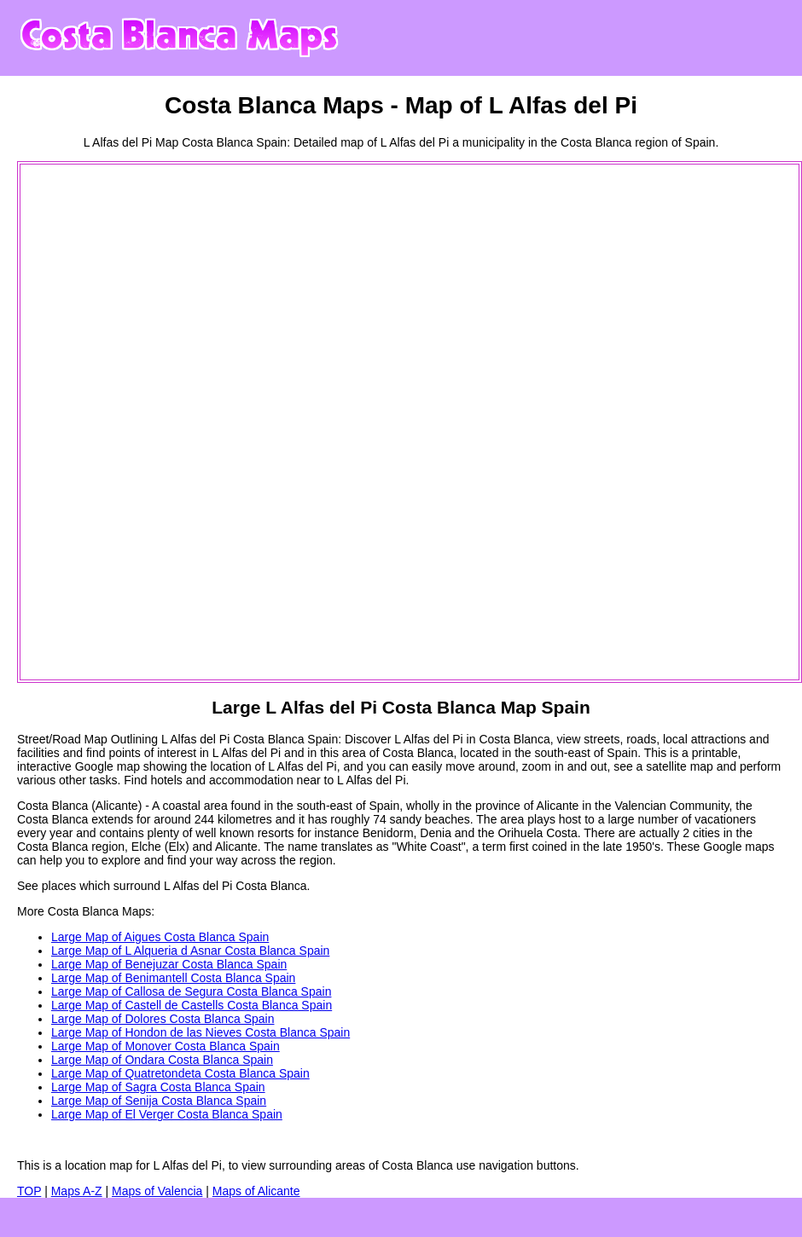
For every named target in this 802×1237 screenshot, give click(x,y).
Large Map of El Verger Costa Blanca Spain (166, 1114)
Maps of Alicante (256, 1191)
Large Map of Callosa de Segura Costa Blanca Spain (191, 991)
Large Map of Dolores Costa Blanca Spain (162, 1019)
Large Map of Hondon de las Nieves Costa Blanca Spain (200, 1032)
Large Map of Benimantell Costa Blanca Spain (173, 978)
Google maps (738, 846)
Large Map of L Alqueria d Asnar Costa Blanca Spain (190, 950)
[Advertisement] (90, 422)
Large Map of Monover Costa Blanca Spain (165, 1046)
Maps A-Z (76, 1191)
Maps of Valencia (157, 1191)
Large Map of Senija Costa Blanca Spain (158, 1100)
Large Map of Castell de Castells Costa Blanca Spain (191, 1005)
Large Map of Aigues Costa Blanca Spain (160, 937)
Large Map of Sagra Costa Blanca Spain (158, 1087)
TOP (29, 1191)
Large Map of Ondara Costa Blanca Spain (162, 1059)
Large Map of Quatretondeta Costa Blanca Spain (180, 1073)
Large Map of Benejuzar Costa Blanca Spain (169, 964)
